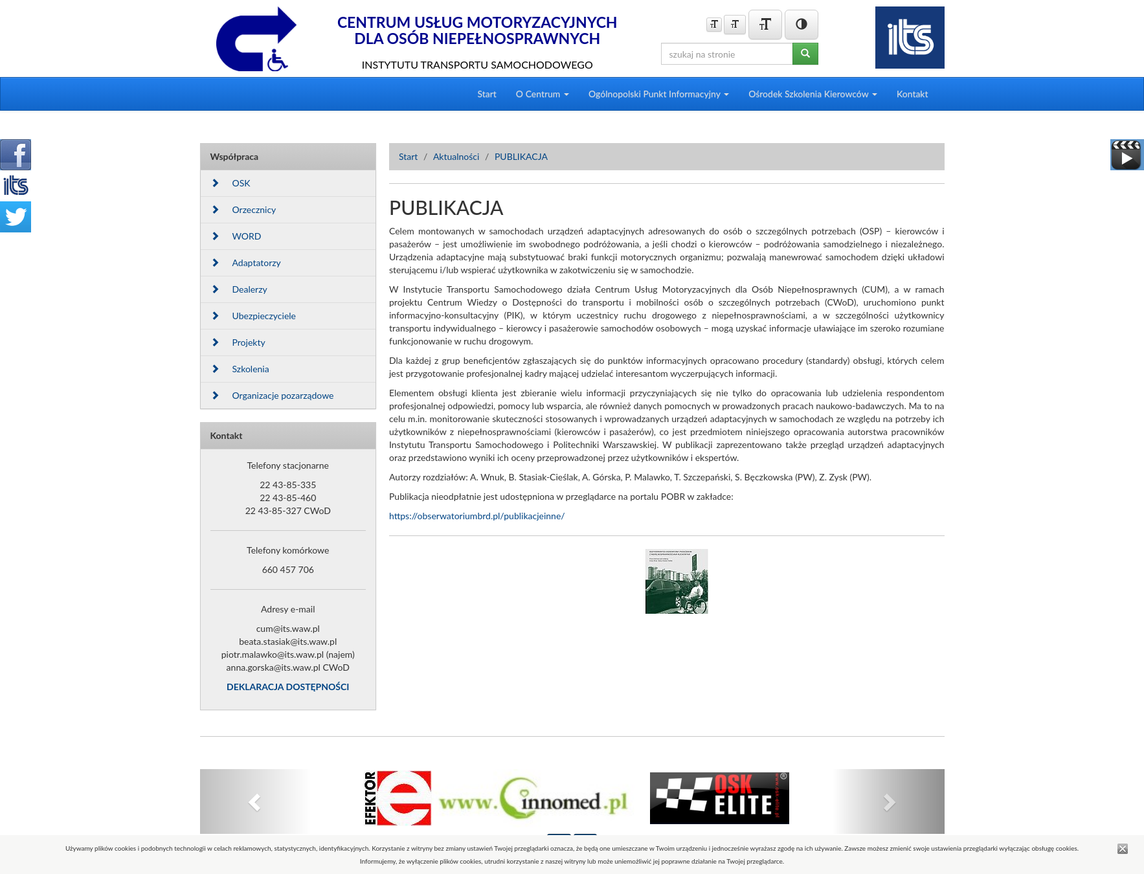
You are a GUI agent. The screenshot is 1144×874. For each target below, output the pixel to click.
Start (486, 93)
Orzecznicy (243, 209)
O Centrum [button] (542, 93)
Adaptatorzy (245, 262)
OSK (230, 182)
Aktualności (456, 156)
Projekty (237, 342)
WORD (236, 235)
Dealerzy (238, 289)
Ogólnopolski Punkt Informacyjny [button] (659, 93)
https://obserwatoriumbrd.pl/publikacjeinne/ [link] (477, 515)
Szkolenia (239, 368)
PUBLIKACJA (521, 156)
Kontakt (912, 93)
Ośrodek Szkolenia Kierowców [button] (812, 93)
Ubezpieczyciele (253, 315)
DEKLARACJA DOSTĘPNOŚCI (288, 686)
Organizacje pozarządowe (272, 395)
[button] (256, 801)
